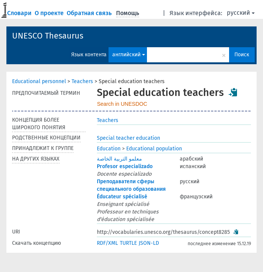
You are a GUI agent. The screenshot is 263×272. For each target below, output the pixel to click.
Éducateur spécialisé (122, 196)
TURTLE (128, 243)
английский (128, 54)
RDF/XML (107, 243)
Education (109, 148)
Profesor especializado (125, 166)
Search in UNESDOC (122, 104)
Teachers (82, 81)
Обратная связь (90, 13)
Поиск (241, 54)
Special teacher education (128, 138)
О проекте (50, 13)
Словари (20, 13)
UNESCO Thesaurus (47, 36)
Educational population (154, 148)
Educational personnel (39, 81)
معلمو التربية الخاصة (119, 159)
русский (241, 12)
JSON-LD (149, 243)
